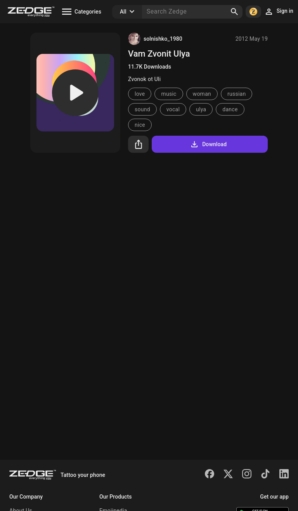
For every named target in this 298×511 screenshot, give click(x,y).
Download (208, 144)
